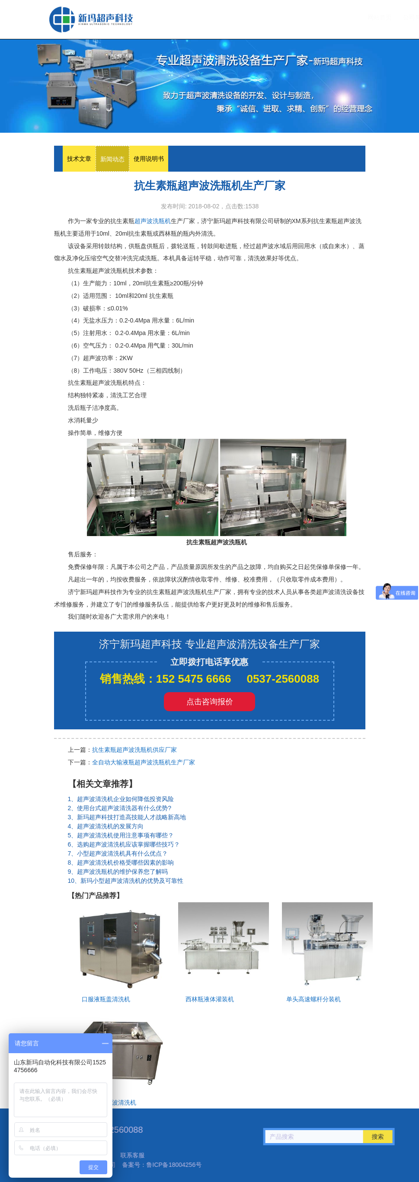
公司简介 (237, 17)
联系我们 (348, 17)
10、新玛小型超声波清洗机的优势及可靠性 (126, 880)
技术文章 (312, 17)
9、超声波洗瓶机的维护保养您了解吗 (118, 871)
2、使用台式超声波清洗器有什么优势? (120, 808)
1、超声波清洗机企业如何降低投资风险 (121, 798)
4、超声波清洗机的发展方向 (106, 826)
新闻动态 (112, 159)
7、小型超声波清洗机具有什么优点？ (118, 853)
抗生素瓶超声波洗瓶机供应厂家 (134, 749)
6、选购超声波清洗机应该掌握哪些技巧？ (124, 844)
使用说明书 (149, 158)
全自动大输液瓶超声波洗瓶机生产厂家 (143, 762)
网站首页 (201, 17)
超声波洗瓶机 (91, 19)
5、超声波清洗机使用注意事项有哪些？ (121, 835)
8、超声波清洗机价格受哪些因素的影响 (121, 862)
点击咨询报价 (209, 701)
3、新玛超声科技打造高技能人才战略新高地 (127, 817)
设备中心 (274, 17)
